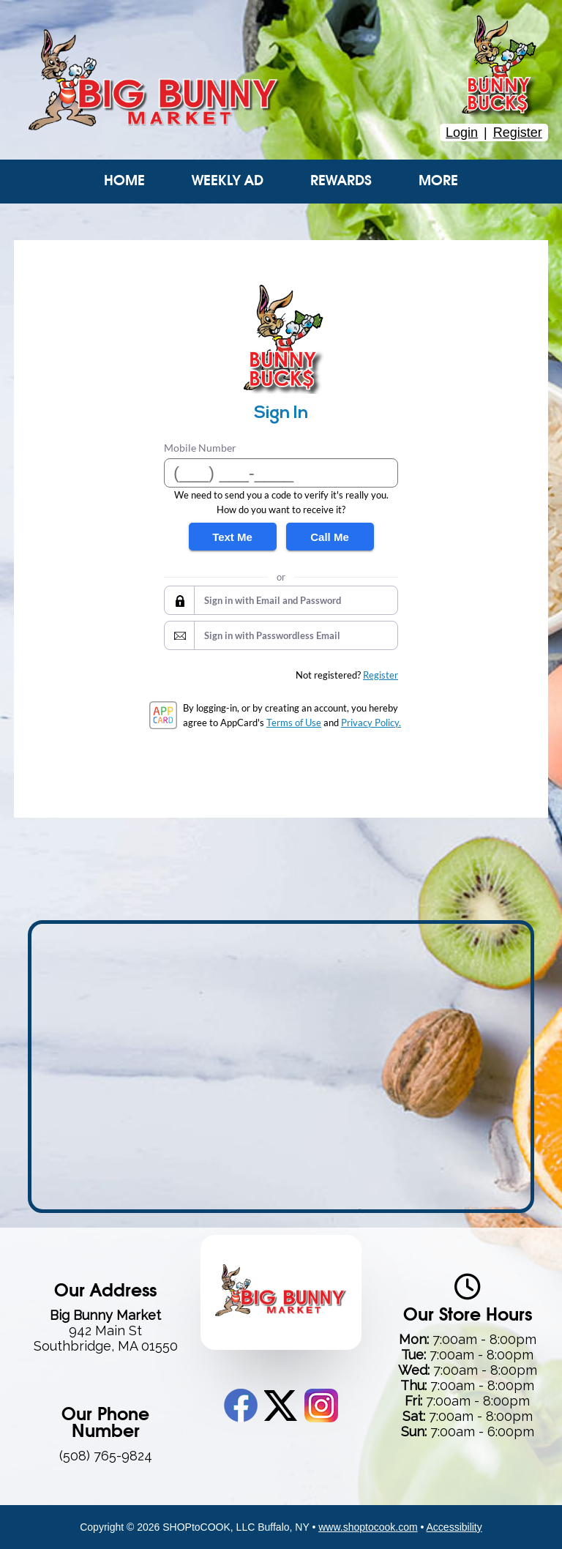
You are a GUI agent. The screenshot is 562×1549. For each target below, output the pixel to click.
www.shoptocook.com (367, 1527)
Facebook (241, 1405)
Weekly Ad (227, 181)
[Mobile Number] (281, 473)
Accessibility (454, 1527)
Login (462, 132)
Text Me (232, 537)
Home (124, 181)
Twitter (280, 1405)
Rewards (341, 181)
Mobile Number (200, 447)
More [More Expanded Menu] (438, 181)
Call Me (329, 537)
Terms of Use (293, 722)
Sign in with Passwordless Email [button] (272, 635)
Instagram (321, 1405)
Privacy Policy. (371, 722)
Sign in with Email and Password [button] (272, 600)
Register (517, 132)
